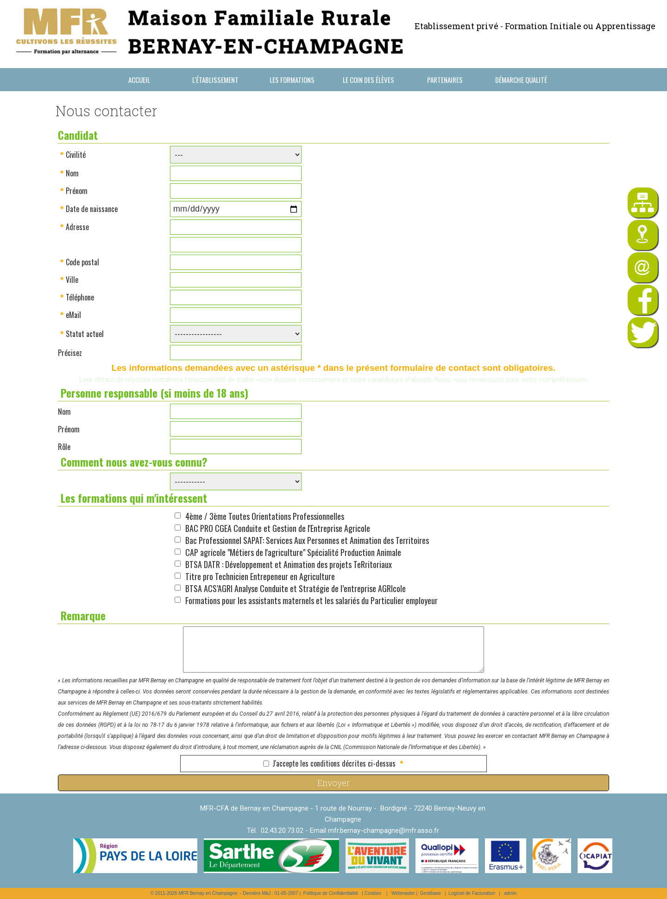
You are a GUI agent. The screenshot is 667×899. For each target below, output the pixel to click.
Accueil (139, 80)
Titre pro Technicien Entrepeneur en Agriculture (260, 576)
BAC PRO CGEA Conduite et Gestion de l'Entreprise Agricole (277, 528)
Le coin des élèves (368, 80)
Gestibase (430, 893)
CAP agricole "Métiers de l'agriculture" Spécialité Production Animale (293, 552)
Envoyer (333, 782)
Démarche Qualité (521, 80)
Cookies (373, 893)
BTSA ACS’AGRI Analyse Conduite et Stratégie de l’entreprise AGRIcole (295, 588)
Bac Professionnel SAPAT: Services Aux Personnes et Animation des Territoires (307, 540)
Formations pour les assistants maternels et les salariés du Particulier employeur (311, 600)
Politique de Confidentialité (330, 893)
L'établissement (215, 80)
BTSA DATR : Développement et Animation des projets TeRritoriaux (288, 564)
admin (510, 893)
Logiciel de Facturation (471, 893)
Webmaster (403, 893)
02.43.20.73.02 (282, 830)
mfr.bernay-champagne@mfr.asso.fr (383, 830)
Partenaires (445, 80)
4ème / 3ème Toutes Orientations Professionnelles (264, 516)
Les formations (292, 80)
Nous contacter (139, 103)
